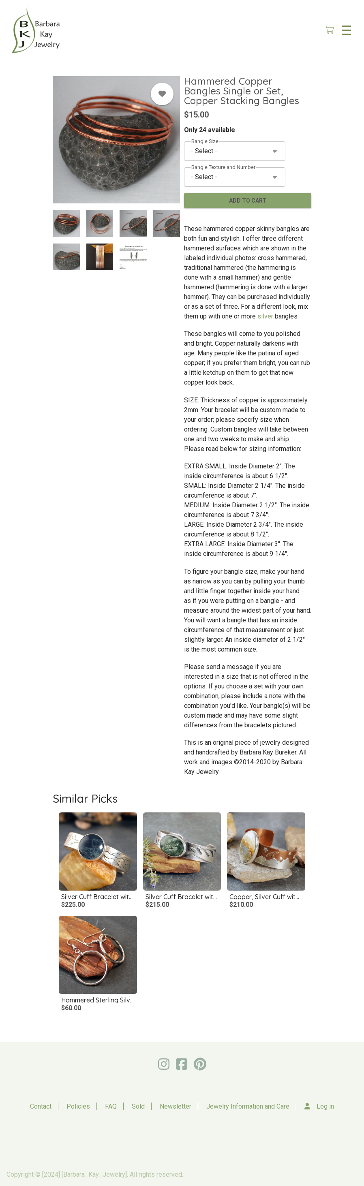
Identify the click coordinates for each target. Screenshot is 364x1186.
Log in (325, 1106)
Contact (40, 1106)
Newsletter (175, 1106)
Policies (78, 1106)
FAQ (111, 1106)
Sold (138, 1106)
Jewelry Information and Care (247, 1106)
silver (266, 316)
